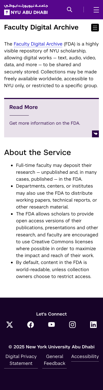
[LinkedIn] (93, 325)
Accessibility (85, 356)
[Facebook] (30, 325)
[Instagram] (72, 325)
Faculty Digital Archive (38, 44)
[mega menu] (94, 10)
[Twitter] (9, 325)
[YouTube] (51, 325)
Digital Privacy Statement (21, 359)
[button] (70, 10)
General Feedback (54, 359)
